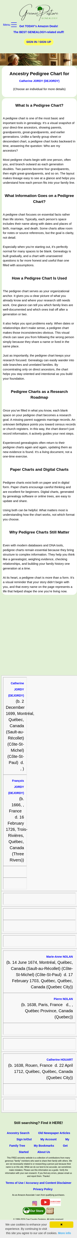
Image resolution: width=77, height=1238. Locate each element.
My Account (48, 1139)
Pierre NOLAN (63, 999)
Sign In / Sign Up (38, 42)
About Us (43, 1152)
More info (64, 1233)
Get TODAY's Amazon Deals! (38, 26)
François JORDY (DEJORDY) (16, 787)
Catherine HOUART (60, 1059)
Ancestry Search (18, 1133)
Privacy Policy (42, 1189)
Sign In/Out (24, 1139)
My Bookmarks (44, 1145)
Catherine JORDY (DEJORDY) (39, 81)
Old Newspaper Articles (54, 1133)
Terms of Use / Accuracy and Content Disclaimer (38, 1182)
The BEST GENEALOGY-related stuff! (38, 32)
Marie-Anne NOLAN (59, 956)
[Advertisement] (38, 635)
